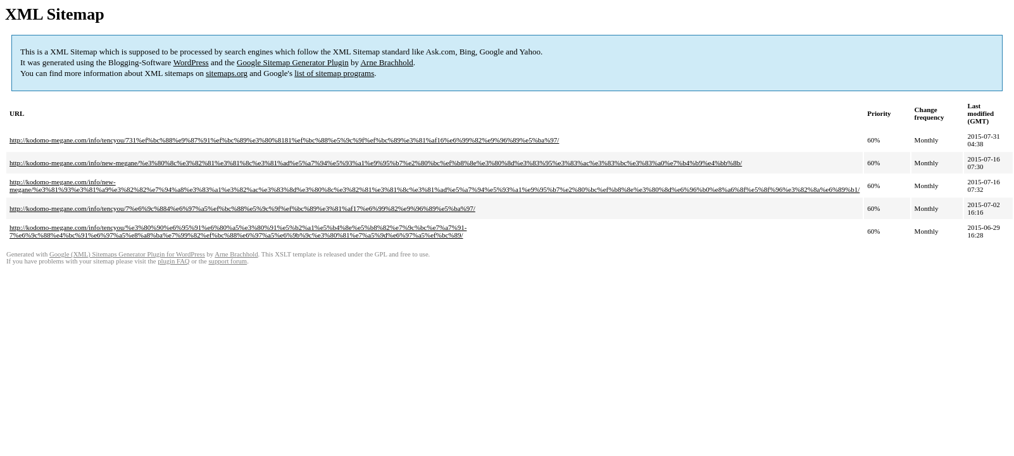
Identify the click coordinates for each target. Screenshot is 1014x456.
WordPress (191, 62)
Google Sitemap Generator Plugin (293, 62)
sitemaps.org (226, 73)
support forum (227, 261)
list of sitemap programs (334, 73)
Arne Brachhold (386, 62)
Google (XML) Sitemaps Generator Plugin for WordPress (127, 254)
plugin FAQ (173, 261)
